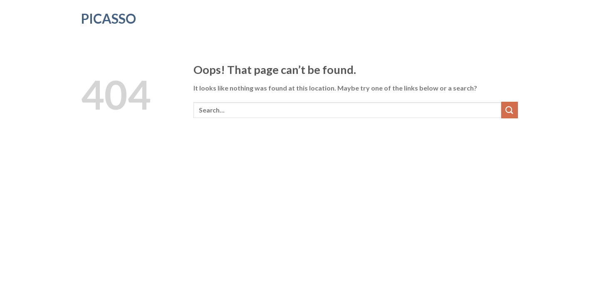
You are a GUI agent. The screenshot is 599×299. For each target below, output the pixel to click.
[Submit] (509, 110)
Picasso (108, 18)
